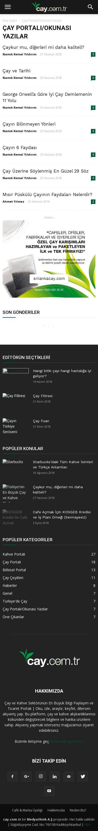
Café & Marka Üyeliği (27, 810)
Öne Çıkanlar (13, 616)
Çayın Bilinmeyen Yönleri (29, 124)
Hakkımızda (56, 810)
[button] (90, 7)
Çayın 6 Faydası (20, 147)
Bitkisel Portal (14, 569)
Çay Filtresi (43, 396)
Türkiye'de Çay (15, 601)
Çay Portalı (12, 561)
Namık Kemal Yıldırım (19, 54)
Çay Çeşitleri (13, 577)
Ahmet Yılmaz (13, 201)
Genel (7, 593)
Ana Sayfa (10, 20)
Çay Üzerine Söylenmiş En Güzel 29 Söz (46, 171)
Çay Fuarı (41, 421)
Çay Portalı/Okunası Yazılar (25, 608)
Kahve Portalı (14, 554)
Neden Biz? (78, 810)
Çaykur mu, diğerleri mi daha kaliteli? (43, 47)
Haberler (10, 585)
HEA (87, 824)
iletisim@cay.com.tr (67, 741)
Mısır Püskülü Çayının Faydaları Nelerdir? (47, 194)
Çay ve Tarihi (16, 70)
